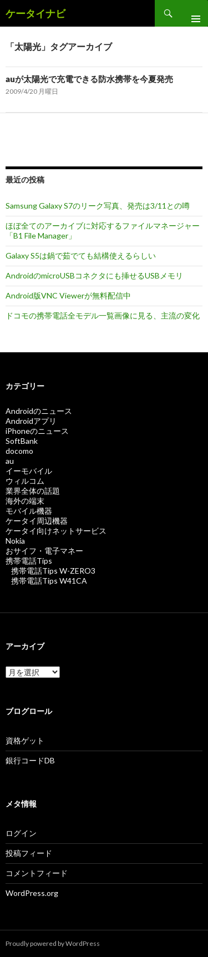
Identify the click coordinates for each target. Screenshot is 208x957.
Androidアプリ (31, 421)
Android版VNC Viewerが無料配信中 (68, 295)
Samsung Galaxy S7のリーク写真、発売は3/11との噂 (98, 205)
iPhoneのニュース (37, 431)
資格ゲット (25, 740)
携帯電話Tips (29, 560)
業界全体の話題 (33, 490)
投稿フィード (29, 853)
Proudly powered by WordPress (53, 943)
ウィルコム (25, 480)
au (10, 460)
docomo (19, 450)
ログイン (21, 833)
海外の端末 (25, 500)
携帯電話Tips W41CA (49, 580)
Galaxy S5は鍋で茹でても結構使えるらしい (81, 255)
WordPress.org (32, 893)
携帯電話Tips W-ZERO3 (53, 570)
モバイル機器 (29, 510)
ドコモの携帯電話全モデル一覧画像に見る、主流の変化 (103, 315)
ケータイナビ (35, 13)
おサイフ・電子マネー (44, 550)
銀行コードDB (30, 760)
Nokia (15, 540)
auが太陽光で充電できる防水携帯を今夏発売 (89, 79)
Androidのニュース (39, 411)
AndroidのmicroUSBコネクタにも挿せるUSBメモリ (94, 275)
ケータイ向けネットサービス (56, 530)
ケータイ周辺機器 (37, 520)
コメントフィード (37, 873)
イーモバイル (29, 470)
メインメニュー (191, 13)
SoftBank (22, 440)
